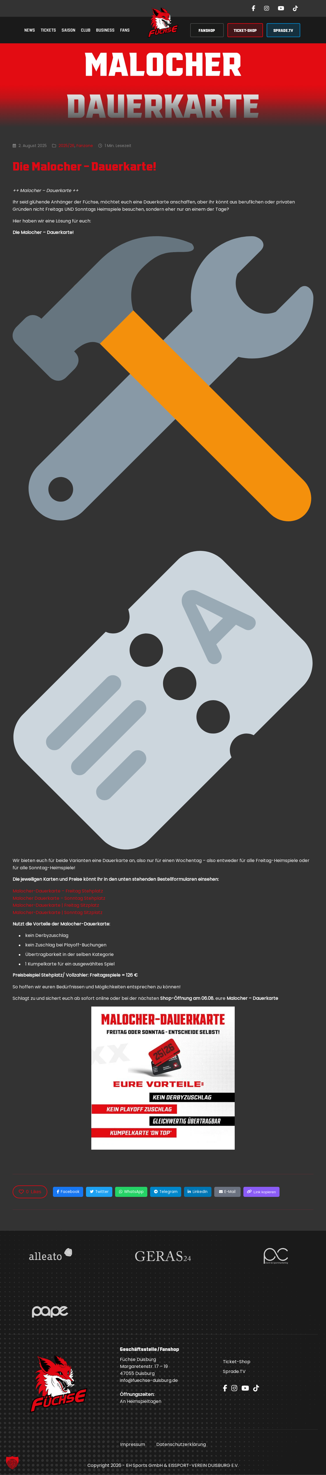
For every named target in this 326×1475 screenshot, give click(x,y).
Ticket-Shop (236, 1362)
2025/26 (66, 145)
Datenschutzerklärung (181, 1445)
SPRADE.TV (283, 30)
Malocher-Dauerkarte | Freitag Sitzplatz (57, 905)
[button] (12, 1462)
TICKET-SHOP (245, 30)
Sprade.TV (234, 1372)
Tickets (48, 29)
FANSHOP (207, 30)
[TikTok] (295, 8)
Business (105, 29)
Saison (68, 29)
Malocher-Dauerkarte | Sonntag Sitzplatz (58, 912)
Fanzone (84, 145)
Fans (125, 29)
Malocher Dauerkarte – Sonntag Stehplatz (59, 898)
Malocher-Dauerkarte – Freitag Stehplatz (59, 891)
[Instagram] (266, 8)
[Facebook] (253, 8)
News (29, 29)
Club (85, 29)
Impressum (132, 1445)
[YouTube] (281, 8)
